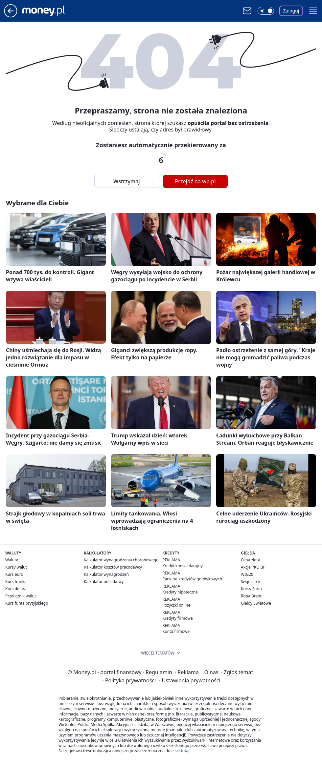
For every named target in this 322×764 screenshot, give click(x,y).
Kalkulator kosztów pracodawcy (113, 567)
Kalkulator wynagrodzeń (106, 574)
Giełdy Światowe (256, 603)
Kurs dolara (16, 589)
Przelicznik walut (20, 596)
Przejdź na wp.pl (195, 181)
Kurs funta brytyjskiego (26, 603)
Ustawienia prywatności (189, 680)
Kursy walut (16, 567)
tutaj (185, 751)
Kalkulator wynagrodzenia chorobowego (121, 560)
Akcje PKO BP (253, 567)
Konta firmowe (176, 631)
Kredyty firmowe (177, 618)
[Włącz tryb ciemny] (266, 11)
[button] (313, 11)
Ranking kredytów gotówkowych (192, 579)
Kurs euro (14, 574)
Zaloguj (291, 11)
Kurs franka (16, 581)
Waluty (11, 560)
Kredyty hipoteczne (180, 592)
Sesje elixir (250, 581)
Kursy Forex (252, 589)
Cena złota (250, 560)
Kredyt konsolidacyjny (182, 566)
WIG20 (247, 574)
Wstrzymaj (126, 181)
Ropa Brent (251, 596)
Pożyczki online (176, 605)
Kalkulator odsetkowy (104, 581)
